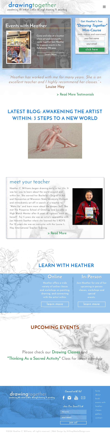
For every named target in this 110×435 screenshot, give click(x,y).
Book (97, 399)
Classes (98, 410)
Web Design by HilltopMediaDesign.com (71, 431)
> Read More (57, 233)
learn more (55, 304)
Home (97, 391)
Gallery (98, 414)
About (98, 395)
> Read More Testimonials (75, 94)
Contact (98, 418)
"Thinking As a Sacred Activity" (34, 359)
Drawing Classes (66, 352)
